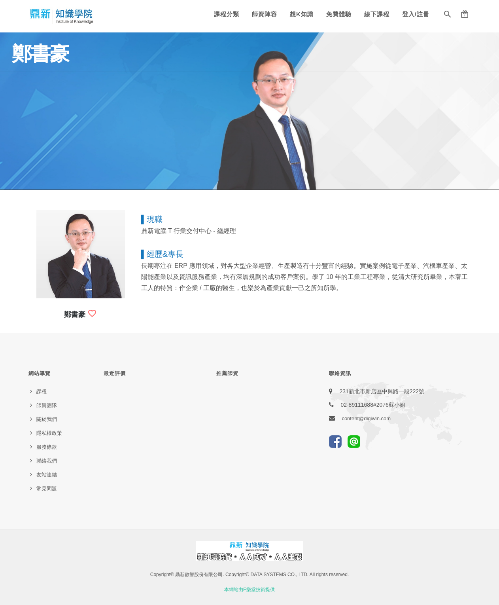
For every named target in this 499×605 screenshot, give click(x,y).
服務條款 (46, 447)
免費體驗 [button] (339, 14)
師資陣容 (264, 14)
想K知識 (302, 14)
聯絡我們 (46, 461)
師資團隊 (46, 405)
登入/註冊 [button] (415, 14)
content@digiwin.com (366, 418)
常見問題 (46, 488)
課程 (41, 391)
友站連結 (46, 475)
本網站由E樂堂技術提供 (249, 589)
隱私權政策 (49, 433)
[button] (447, 16)
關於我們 (46, 419)
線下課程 (376, 14)
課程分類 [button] (226, 14)
